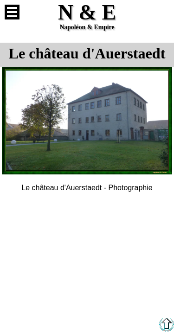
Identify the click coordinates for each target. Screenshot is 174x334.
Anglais (162, 12)
